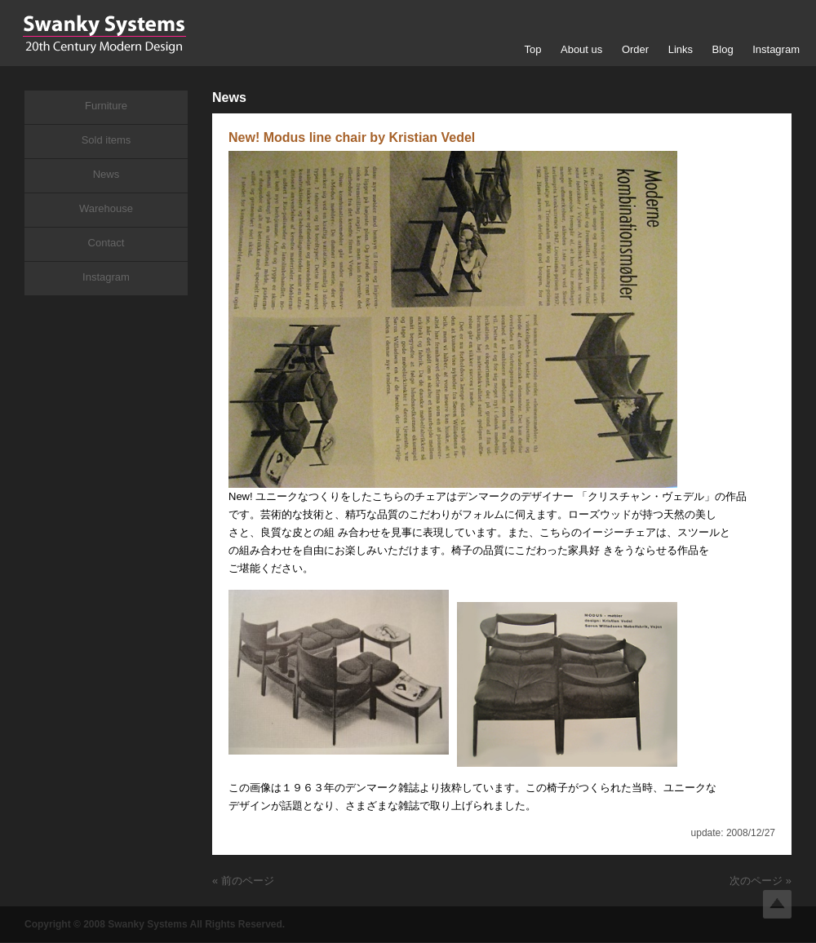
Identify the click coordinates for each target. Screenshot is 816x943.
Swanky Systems (104, 34)
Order (635, 49)
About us (581, 49)
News (106, 174)
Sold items (106, 140)
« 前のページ (243, 880)
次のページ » (761, 880)
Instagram (776, 49)
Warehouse (106, 208)
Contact (106, 243)
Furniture (106, 106)
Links (680, 49)
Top (532, 49)
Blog (723, 49)
